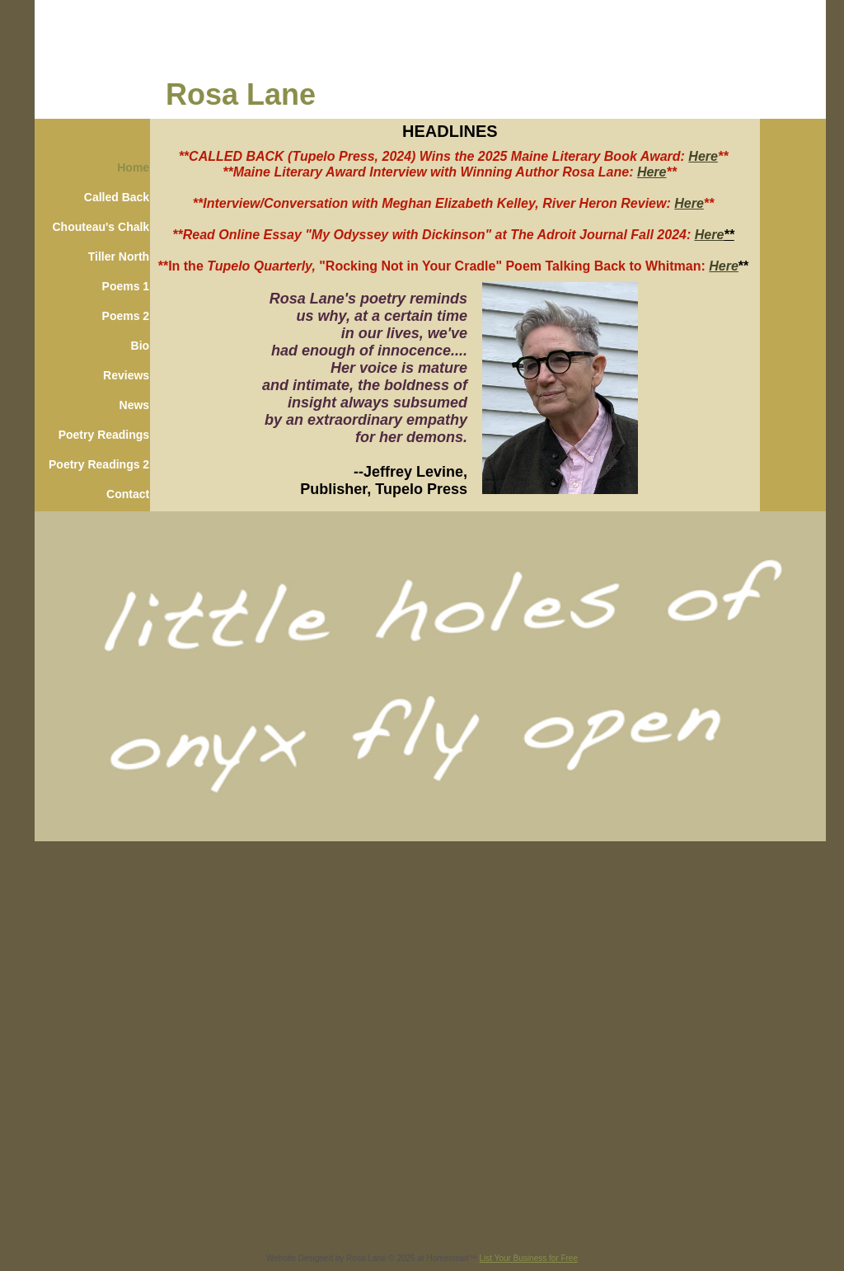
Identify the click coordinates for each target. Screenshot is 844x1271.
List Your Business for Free (528, 1258)
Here (703, 156)
